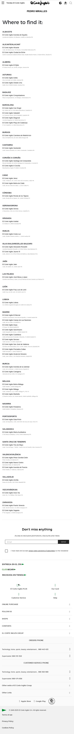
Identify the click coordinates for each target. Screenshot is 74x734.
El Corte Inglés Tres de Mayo (13, 445)
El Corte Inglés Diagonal (11, 118)
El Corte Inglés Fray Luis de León (14, 290)
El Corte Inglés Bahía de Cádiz (13, 183)
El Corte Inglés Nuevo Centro (13, 462)
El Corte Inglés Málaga (11, 389)
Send (63, 542)
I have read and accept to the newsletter (39, 551)
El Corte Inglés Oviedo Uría (12, 83)
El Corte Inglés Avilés (10, 78)
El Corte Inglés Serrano (11, 339)
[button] (3, 3)
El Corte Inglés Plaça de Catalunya (15, 123)
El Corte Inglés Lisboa (10, 302)
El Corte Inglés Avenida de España (15, 35)
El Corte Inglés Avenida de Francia (15, 467)
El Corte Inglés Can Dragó (12, 108)
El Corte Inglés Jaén (10, 264)
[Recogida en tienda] (14, 575)
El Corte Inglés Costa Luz (12, 234)
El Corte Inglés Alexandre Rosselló (15, 247)
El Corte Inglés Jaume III (11, 252)
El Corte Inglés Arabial (10, 221)
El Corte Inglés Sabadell (11, 113)
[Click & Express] (13, 564)
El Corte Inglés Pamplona (12, 407)
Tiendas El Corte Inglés (15, 3)
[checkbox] (6, 551)
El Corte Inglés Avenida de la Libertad (16, 367)
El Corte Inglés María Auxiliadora (14, 432)
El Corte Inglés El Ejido (11, 65)
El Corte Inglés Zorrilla (10, 480)
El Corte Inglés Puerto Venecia (13, 505)
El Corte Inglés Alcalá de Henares (15, 354)
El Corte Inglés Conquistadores (14, 95)
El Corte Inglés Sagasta (11, 510)
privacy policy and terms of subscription (42, 551)
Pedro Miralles (37, 11)
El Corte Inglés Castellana (12, 335)
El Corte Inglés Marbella (11, 394)
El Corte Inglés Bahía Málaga (13, 384)
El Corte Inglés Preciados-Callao (14, 349)
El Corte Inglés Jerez (10, 178)
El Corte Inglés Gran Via (11, 493)
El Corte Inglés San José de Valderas (16, 344)
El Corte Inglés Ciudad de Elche (14, 52)
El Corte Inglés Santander (12, 148)
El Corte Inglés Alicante (11, 47)
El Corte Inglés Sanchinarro (12, 330)
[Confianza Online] (52, 701)
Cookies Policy (8, 727)
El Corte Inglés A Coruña (11, 166)
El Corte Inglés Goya (10, 325)
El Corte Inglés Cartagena (12, 372)
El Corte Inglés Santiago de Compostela (17, 161)
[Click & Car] (9, 569)
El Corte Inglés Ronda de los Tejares (16, 196)
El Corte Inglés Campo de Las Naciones (17, 320)
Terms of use (7, 714)
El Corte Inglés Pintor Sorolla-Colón (15, 458)
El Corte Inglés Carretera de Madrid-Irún (17, 135)
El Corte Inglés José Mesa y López (15, 277)
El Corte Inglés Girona (10, 209)
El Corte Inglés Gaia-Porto (12, 419)
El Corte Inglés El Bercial (11, 315)
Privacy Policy (7, 721)
